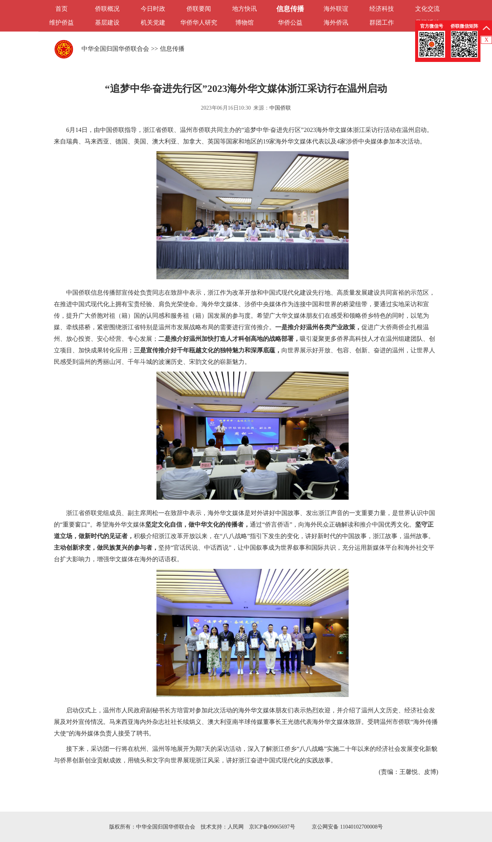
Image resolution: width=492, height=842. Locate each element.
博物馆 (244, 22)
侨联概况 (107, 8)
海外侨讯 (336, 22)
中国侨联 (280, 108)
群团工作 (381, 22)
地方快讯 (244, 8)
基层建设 (107, 22)
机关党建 (153, 22)
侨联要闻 (198, 8)
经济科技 (381, 8)
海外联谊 (336, 8)
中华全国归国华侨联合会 (115, 48)
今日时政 (153, 8)
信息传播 (290, 9)
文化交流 (427, 8)
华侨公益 (290, 22)
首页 (61, 8)
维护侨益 (61, 22)
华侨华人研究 (198, 22)
